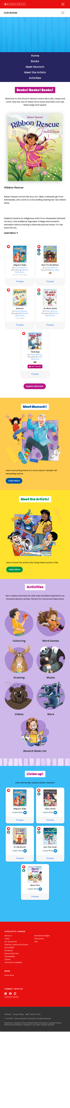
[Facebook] (10, 1017)
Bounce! (20, 313)
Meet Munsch (35, 67)
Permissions (39, 962)
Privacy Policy (18, 1038)
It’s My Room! (20, 870)
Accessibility (9, 971)
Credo (6, 962)
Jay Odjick (55, 274)
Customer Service (11, 1020)
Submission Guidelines (13, 986)
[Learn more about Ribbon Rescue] (35, 233)
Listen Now (19, 836)
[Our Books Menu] (62, 12)
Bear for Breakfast (50, 269)
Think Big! (35, 356)
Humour (15, 279)
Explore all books (34, 391)
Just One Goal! (50, 870)
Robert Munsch (21, 272)
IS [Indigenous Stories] (50, 278)
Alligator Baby (19, 269)
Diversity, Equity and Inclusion (16, 968)
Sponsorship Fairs (11, 977)
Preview (20, 286)
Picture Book (23, 279)
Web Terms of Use (33, 1038)
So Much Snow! (50, 313)
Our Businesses (10, 965)
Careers (7, 983)
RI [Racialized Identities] (35, 367)
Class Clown (50, 832)
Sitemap (7, 1038)
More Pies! (35, 909)
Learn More (9, 487)
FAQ (36, 965)
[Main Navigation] (63, 4)
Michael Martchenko (21, 275)
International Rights (42, 959)
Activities (35, 78)
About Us (8, 959)
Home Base (9, 999)
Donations (8, 974)
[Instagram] (5, 1017)
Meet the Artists (35, 72)
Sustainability (9, 980)
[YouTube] (15, 1017)
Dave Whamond (36, 362)
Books (35, 61)
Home (35, 56)
